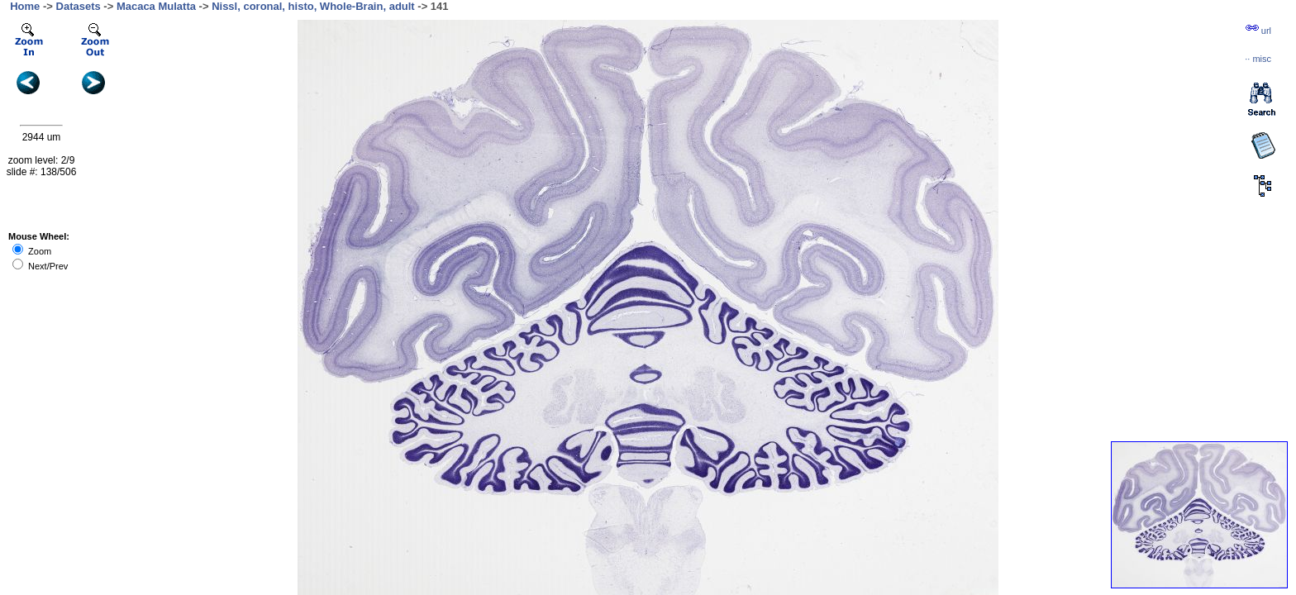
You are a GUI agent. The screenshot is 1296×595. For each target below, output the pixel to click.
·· (1258, 59)
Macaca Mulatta (156, 6)
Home (25, 6)
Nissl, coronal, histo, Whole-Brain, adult (313, 6)
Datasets (78, 6)
